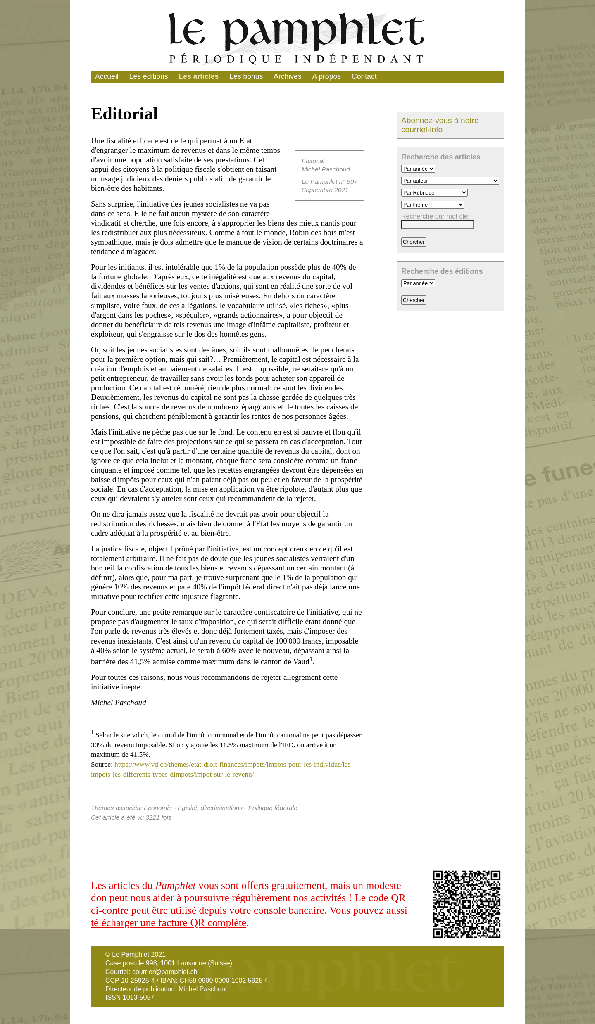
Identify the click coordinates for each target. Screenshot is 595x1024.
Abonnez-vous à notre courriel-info (440, 125)
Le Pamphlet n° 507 (329, 181)
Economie (158, 807)
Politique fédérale (273, 807)
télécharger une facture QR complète (168, 923)
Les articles (198, 76)
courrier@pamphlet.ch (165, 971)
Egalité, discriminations (210, 807)
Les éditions (148, 76)
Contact (364, 76)
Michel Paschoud (326, 169)
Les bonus (246, 76)
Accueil (107, 76)
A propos (326, 76)
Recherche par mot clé (434, 216)
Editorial (313, 160)
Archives (287, 76)
